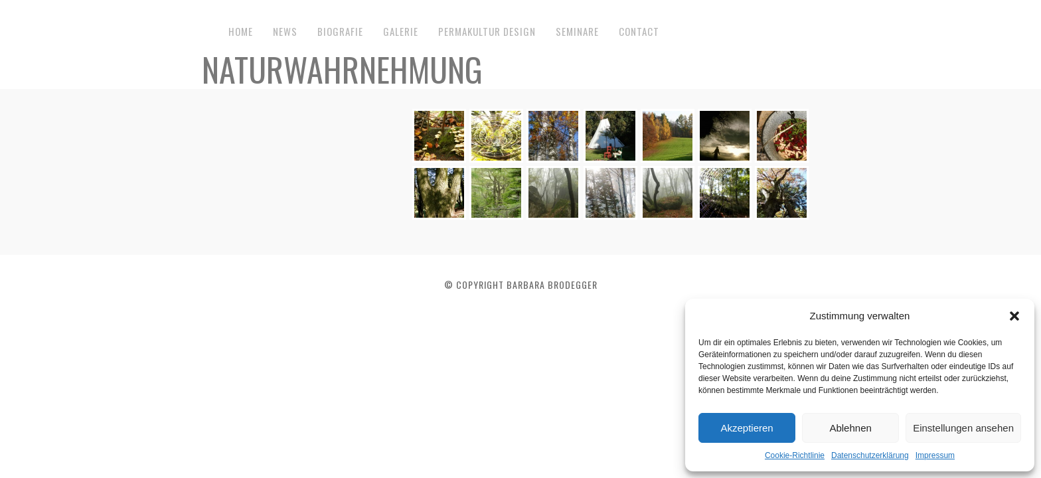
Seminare (577, 31)
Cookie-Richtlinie (795, 455)
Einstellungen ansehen (963, 428)
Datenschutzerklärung (870, 455)
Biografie (340, 31)
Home (240, 31)
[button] (1014, 316)
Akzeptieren (746, 428)
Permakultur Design (487, 31)
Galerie (400, 31)
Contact (639, 31)
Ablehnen (850, 428)
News (285, 31)
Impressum (935, 455)
